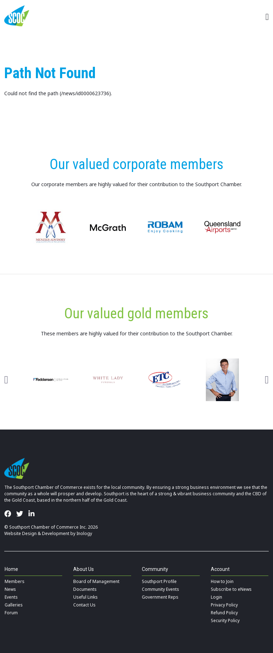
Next (267, 379)
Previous (6, 379)
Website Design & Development (36, 533)
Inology (84, 533)
